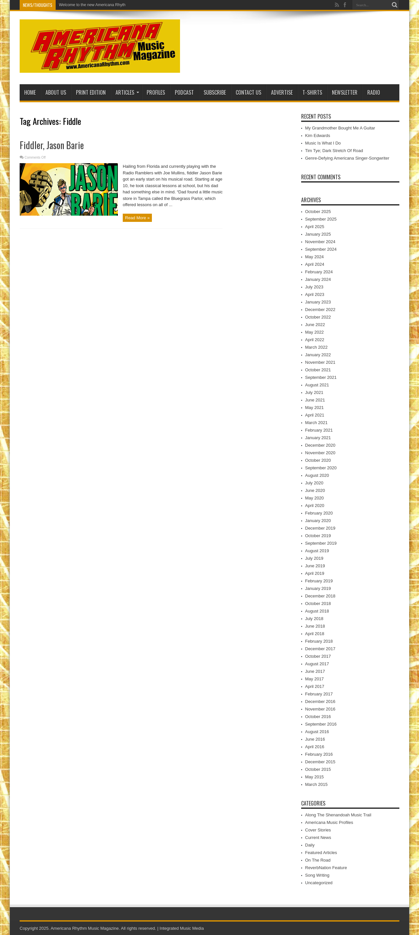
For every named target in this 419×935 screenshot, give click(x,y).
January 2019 (318, 588)
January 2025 (318, 234)
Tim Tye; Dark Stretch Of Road (334, 150)
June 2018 (315, 626)
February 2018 (319, 641)
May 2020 (314, 498)
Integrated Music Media (182, 928)
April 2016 (314, 746)
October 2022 (318, 317)
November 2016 (320, 709)
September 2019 (321, 543)
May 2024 (314, 256)
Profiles (156, 92)
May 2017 (314, 678)
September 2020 (321, 467)
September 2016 (321, 724)
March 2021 (316, 422)
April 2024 (314, 264)
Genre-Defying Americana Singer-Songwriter (347, 158)
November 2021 (320, 362)
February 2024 (319, 271)
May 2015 (314, 776)
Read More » (137, 217)
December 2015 (320, 761)
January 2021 (318, 437)
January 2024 (318, 279)
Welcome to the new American (85, 5)
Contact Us (248, 92)
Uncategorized (319, 882)
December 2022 (320, 309)
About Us (56, 92)
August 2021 (317, 384)
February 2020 (319, 513)
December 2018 (320, 596)
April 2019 (314, 573)
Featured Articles (321, 852)
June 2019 (315, 565)
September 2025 (321, 219)
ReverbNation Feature (326, 867)
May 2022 (314, 332)
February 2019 (319, 580)
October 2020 (318, 460)
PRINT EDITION (91, 92)
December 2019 (320, 528)
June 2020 (315, 490)
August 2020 (317, 475)
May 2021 (314, 407)
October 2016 (318, 716)
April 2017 (314, 686)
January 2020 (318, 520)
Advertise (282, 92)
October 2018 (318, 603)
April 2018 (314, 633)
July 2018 (314, 618)
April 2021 (314, 415)
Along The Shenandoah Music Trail (338, 814)
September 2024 (321, 249)
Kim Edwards (317, 135)
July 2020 (314, 482)
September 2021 (321, 377)
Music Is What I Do (323, 143)
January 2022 (318, 354)
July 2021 (314, 392)
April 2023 (314, 294)
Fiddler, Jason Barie (52, 145)
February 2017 (319, 694)
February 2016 (319, 754)
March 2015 (316, 784)
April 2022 (314, 339)
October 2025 (318, 211)
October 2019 (318, 535)
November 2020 (320, 452)
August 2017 (317, 663)
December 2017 (320, 648)
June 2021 (315, 400)
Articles (127, 92)
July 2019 (314, 558)
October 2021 (318, 369)
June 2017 (315, 671)
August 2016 (317, 731)
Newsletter (344, 92)
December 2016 (320, 701)
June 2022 (315, 324)
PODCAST (184, 92)
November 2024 (320, 241)
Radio (373, 92)
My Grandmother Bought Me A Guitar (340, 128)
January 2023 (318, 302)
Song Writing (317, 875)
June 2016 (315, 739)
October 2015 (318, 769)
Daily (310, 845)
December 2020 (320, 445)
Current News (318, 837)
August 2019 (317, 550)
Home (30, 92)
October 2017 (318, 656)
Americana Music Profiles (329, 822)
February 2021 (319, 430)
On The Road (318, 860)
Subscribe (215, 92)
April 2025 (314, 226)
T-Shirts (312, 92)
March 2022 (316, 347)
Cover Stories (318, 830)
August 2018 (317, 611)
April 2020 (314, 505)
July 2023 (314, 286)
